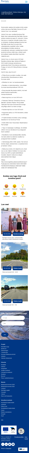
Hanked (3, 366)
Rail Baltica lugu (5, 346)
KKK (2, 420)
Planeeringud (4, 350)
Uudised (3, 388)
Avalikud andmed (5, 370)
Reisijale (3, 414)
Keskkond (3, 348)
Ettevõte (3, 362)
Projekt (3, 344)
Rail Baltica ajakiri (5, 390)
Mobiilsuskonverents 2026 (8, 384)
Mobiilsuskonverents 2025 (8, 386)
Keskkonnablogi (18, 234)
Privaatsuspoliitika (19, 437)
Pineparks (8, 448)
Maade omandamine (6, 412)
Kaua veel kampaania (6, 396)
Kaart (2, 416)
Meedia (3, 382)
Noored (3, 376)
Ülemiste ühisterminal (6, 358)
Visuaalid (3, 392)
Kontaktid (3, 364)
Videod (3, 394)
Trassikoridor (4, 352)
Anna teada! (26, 437)
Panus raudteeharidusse (7, 378)
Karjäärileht (4, 368)
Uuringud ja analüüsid (6, 372)
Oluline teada (18, 268)
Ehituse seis (4, 406)
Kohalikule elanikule (6, 400)
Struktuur (3, 374)
